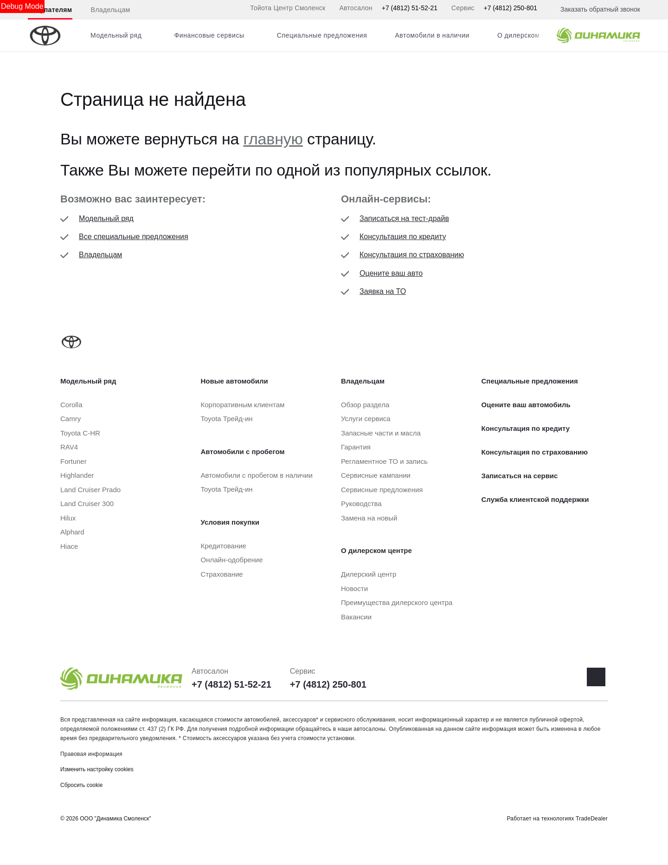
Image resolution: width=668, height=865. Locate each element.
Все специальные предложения (133, 237)
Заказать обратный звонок (600, 9)
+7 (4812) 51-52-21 (409, 8)
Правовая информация (91, 754)
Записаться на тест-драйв (404, 218)
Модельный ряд (106, 218)
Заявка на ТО (383, 291)
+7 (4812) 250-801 (510, 8)
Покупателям (50, 9)
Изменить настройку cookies (97, 769)
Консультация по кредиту (403, 237)
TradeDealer (592, 818)
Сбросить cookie (81, 785)
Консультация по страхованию (412, 255)
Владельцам (110, 9)
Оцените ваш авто (391, 273)
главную (273, 139)
